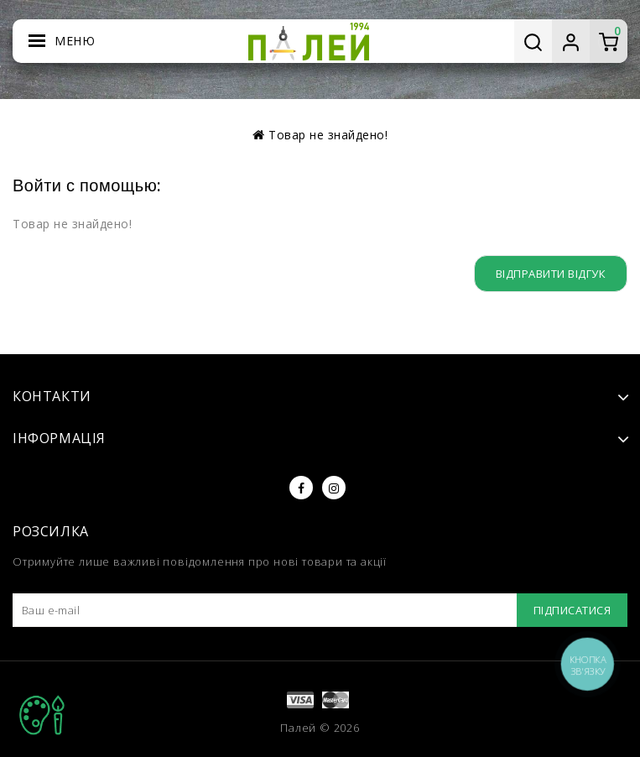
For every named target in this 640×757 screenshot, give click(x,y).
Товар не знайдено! (328, 135)
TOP (42, 715)
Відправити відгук (548, 273)
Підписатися (569, 610)
